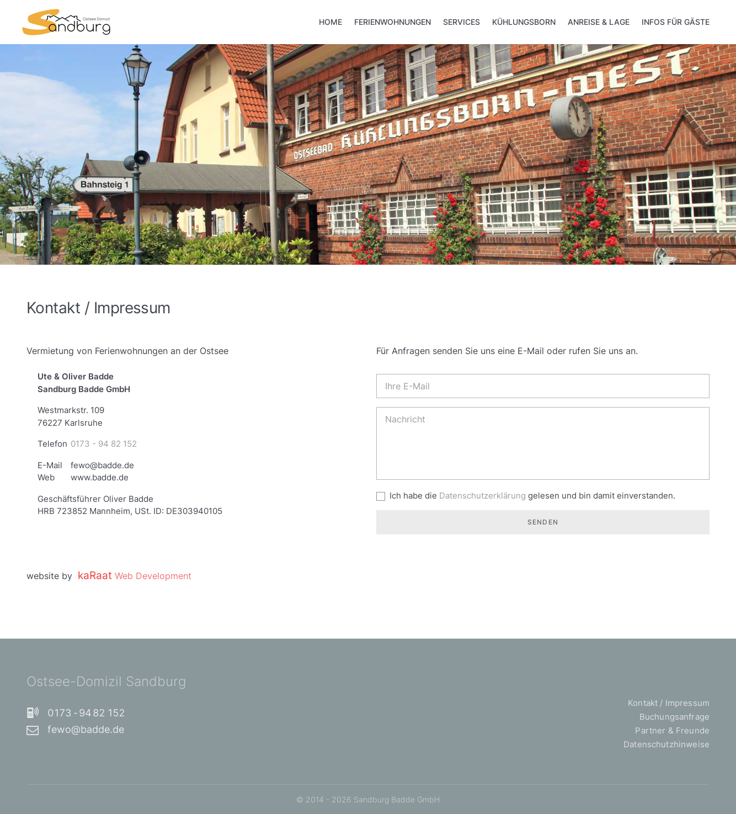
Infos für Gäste (676, 21)
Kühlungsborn (524, 21)
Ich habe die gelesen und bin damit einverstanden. (532, 495)
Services (461, 21)
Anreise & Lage (599, 21)
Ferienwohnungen (392, 21)
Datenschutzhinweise (666, 744)
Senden (542, 522)
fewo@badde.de (75, 729)
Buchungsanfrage (674, 716)
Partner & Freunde (672, 730)
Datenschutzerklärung (483, 495)
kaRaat (134, 575)
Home (330, 21)
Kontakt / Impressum (669, 703)
